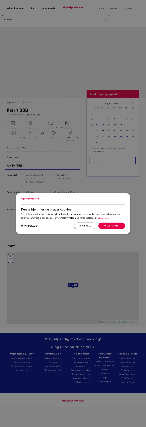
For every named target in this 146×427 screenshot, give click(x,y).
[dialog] (73, 213)
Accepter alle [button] (112, 225)
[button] (29, 225)
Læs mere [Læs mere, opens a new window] (104, 217)
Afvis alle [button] (85, 225)
